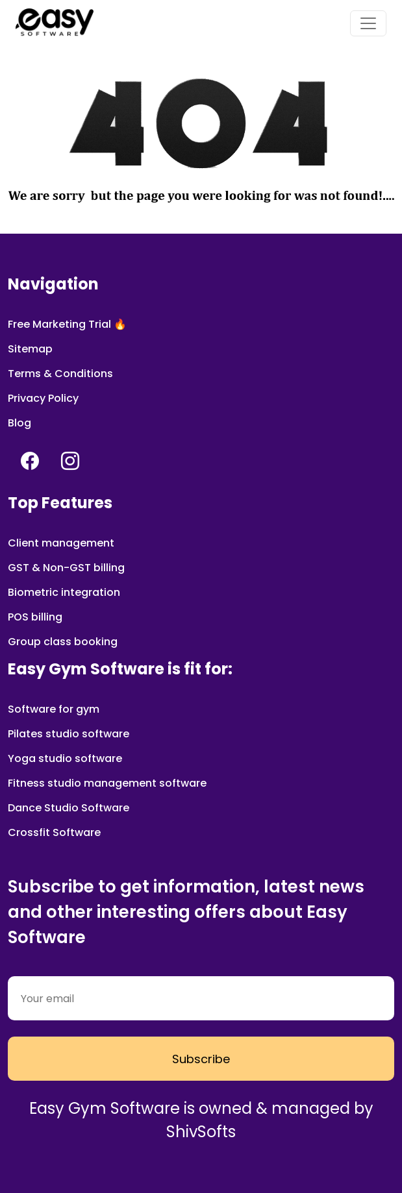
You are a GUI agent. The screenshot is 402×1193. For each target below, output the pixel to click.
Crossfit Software (54, 832)
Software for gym (53, 709)
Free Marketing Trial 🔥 (67, 324)
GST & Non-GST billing (66, 567)
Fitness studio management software (107, 783)
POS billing (35, 616)
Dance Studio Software (68, 807)
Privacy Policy (43, 398)
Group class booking (63, 641)
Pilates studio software (68, 733)
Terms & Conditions (60, 373)
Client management (61, 542)
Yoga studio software (65, 758)
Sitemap (30, 348)
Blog (19, 422)
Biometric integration (64, 592)
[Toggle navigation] (368, 23)
